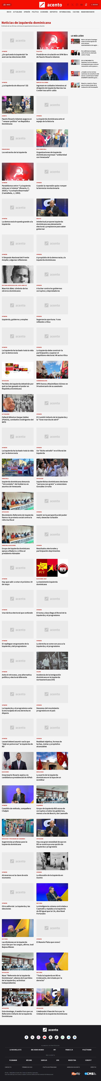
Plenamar (13, 1060)
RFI (55, 1050)
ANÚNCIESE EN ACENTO (73, 1067)
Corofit (88, 1060)
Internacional (65, 12)
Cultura (76, 12)
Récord (29, 1060)
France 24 (69, 1050)
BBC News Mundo (37, 1050)
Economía (44, 12)
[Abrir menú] (7, 4)
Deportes (54, 12)
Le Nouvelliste (15, 1050)
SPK (57, 1060)
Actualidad (17, 12)
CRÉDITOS (93, 1067)
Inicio (9, 12)
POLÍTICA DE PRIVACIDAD (49, 1067)
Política (35, 12)
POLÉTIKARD (86, 1050)
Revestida (72, 1060)
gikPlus (44, 1060)
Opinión (27, 12)
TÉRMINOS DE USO (27, 1067)
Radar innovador (87, 12)
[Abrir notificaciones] (86, 4)
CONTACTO (8, 1067)
